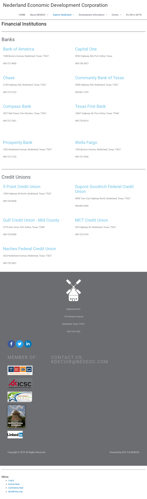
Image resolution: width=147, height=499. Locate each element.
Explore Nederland (62, 15)
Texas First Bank (93, 107)
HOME (22, 15)
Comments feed (16, 488)
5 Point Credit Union (24, 187)
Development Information (91, 15)
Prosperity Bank (20, 143)
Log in (11, 481)
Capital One (87, 49)
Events (115, 15)
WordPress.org (15, 492)
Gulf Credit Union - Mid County (35, 220)
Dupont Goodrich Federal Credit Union (109, 189)
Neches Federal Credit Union (33, 249)
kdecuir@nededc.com (79, 362)
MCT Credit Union (94, 220)
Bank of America (21, 49)
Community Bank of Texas (103, 78)
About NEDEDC (37, 15)
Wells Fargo (87, 143)
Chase (10, 78)
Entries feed (14, 484)
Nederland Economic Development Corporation (58, 5)
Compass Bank (19, 107)
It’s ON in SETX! (134, 15)
